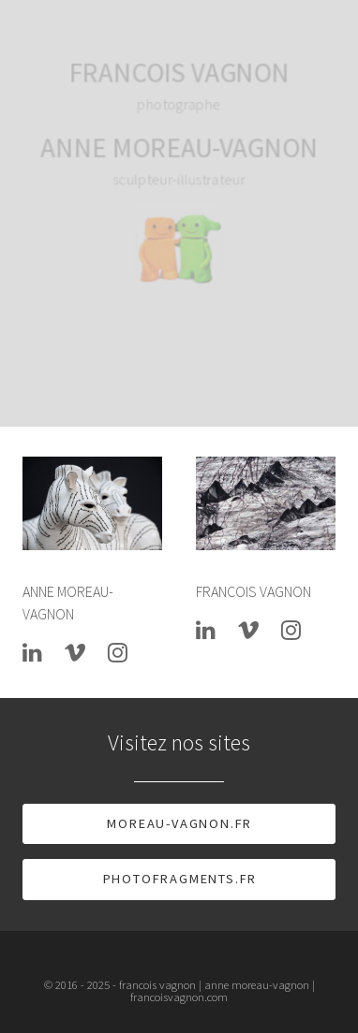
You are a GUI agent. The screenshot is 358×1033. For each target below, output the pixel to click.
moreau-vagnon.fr (179, 823)
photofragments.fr (180, 878)
